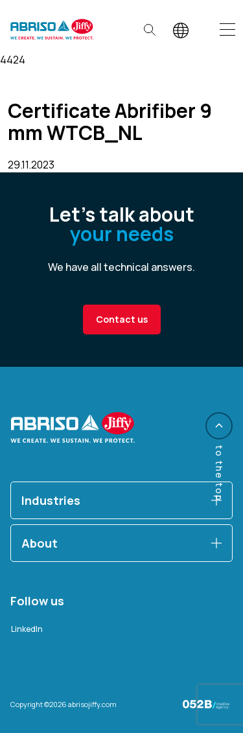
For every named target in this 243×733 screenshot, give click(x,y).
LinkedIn (27, 628)
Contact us (122, 319)
